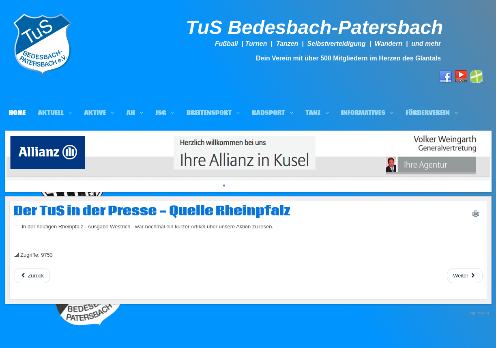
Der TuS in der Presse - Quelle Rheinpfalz (152, 211)
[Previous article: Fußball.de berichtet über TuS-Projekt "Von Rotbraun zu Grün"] (32, 275)
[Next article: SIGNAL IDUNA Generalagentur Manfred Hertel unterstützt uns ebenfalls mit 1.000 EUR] (464, 275)
